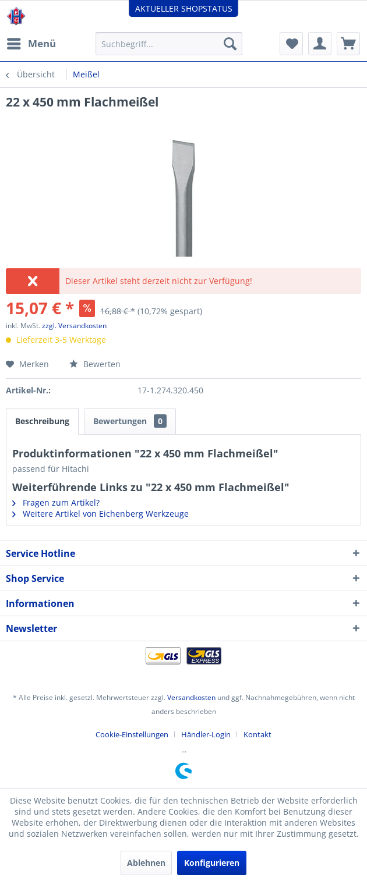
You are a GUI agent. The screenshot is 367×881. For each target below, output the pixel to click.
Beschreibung (42, 421)
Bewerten (95, 364)
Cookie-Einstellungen (132, 734)
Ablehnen (146, 862)
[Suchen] (230, 43)
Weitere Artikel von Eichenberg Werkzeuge (100, 513)
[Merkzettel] (291, 43)
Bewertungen (130, 421)
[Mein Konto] (319, 43)
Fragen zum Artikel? (56, 502)
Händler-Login (206, 734)
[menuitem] (31, 43)
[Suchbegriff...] (169, 43)
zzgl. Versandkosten (74, 326)
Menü (31, 42)
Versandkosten (191, 697)
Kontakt (257, 734)
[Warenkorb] (348, 43)
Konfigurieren (211, 862)
